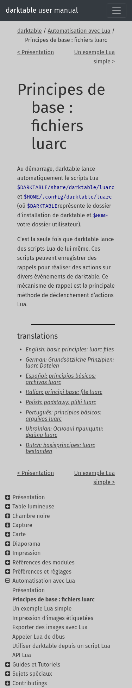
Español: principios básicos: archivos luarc (61, 379)
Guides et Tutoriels (36, 664)
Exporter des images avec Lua (50, 627)
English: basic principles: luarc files (70, 349)
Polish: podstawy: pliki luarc (61, 402)
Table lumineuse (33, 506)
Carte (19, 534)
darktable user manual (42, 10)
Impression (26, 553)
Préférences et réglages (41, 571)
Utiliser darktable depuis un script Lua (61, 646)
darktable (29, 30)
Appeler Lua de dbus (38, 636)
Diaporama (26, 543)
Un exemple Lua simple (41, 608)
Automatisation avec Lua (79, 30)
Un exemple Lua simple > (94, 57)
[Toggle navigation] (116, 11)
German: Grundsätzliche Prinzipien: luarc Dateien (70, 362)
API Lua (21, 655)
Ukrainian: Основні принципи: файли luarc (64, 431)
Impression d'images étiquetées (52, 618)
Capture (22, 525)
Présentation (28, 497)
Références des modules (43, 562)
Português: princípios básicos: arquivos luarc (63, 415)
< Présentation (35, 52)
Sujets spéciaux (32, 673)
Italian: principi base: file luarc (64, 392)
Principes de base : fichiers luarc (53, 599)
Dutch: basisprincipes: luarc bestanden (60, 448)
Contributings (29, 683)
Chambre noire (31, 516)
